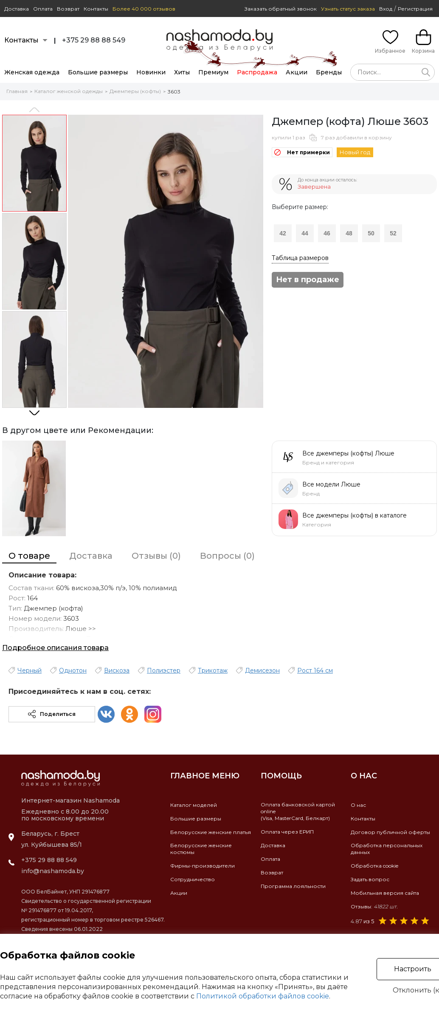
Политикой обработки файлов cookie (262, 996)
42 (282, 233)
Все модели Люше (331, 484)
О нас (358, 805)
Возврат (68, 9)
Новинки (151, 72)
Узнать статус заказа (348, 9)
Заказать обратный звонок (281, 9)
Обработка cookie (374, 865)
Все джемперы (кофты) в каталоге (354, 515)
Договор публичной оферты (390, 832)
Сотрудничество (192, 879)
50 (371, 233)
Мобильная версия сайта (385, 893)
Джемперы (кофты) (135, 91)
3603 (174, 91)
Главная (17, 91)
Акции (296, 72)
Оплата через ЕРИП (287, 832)
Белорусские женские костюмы (201, 848)
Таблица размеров (300, 258)
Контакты (96, 9)
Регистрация (415, 9)
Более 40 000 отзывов (144, 9)
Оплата (43, 9)
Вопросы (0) (227, 556)
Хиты (182, 72)
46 (327, 233)
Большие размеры (98, 72)
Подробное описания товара (55, 648)
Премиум (213, 72)
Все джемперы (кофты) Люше (348, 453)
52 (393, 233)
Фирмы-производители (202, 865)
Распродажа (257, 72)
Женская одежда (31, 72)
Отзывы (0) (156, 556)
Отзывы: (374, 906)
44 (304, 233)
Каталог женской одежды (68, 91)
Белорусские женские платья (210, 832)
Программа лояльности (293, 886)
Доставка (16, 9)
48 (349, 233)
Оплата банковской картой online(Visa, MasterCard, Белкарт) (298, 811)
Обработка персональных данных (386, 848)
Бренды (329, 72)
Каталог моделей (193, 805)
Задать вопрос (370, 879)
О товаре (29, 556)
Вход (385, 9)
